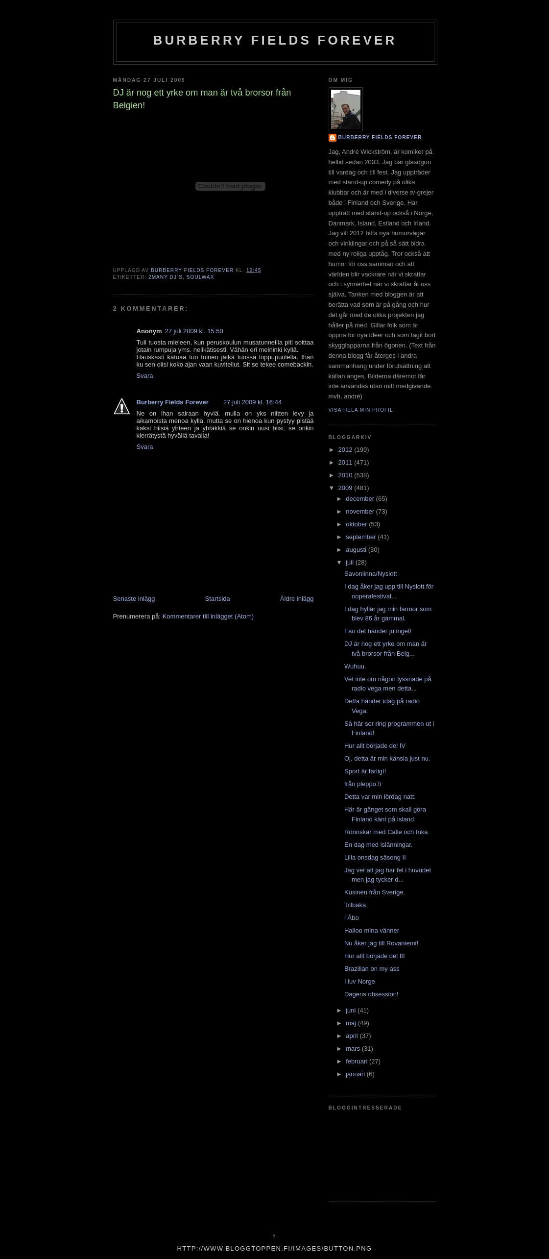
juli (351, 562)
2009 (346, 488)
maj (352, 1023)
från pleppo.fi (362, 784)
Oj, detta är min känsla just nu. (387, 758)
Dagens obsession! (371, 994)
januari (356, 1074)
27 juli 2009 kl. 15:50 (194, 331)
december (361, 498)
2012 (346, 449)
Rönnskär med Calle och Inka (386, 832)
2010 (346, 475)
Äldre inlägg (297, 598)
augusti (357, 549)
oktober (357, 524)
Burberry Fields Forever (275, 40)
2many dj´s (165, 277)
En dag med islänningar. (378, 844)
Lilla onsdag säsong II (375, 857)
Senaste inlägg (134, 598)
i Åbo (351, 917)
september (362, 537)
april (352, 1035)
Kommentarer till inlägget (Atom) (208, 616)
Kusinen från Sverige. (374, 892)
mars (354, 1048)
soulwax (201, 277)
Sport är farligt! (365, 771)
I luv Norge (359, 981)
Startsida (217, 598)
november (361, 511)
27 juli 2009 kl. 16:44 (252, 402)
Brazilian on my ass (372, 968)
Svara (145, 375)
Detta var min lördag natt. (380, 796)
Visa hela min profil (361, 410)
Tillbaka (355, 905)
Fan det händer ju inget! (377, 631)
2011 (346, 462)
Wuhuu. (355, 666)
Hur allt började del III (374, 956)
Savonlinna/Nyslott (370, 573)
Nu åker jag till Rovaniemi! (381, 943)
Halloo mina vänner (371, 930)
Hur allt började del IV (375, 745)
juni (352, 1010)
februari (357, 1061)
